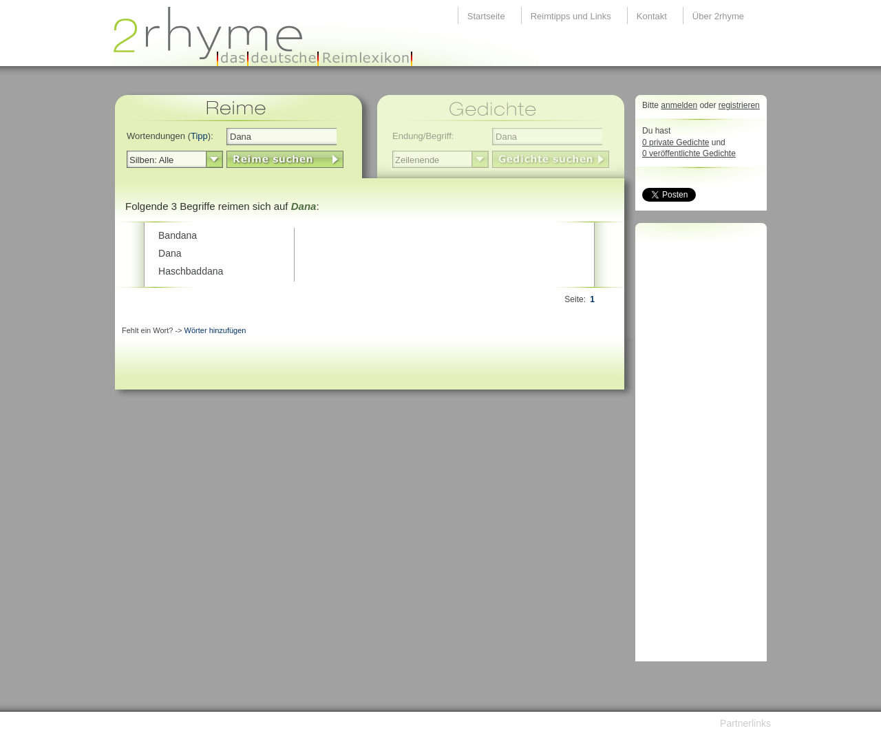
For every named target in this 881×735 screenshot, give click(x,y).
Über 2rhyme (718, 16)
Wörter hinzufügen (215, 330)
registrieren (739, 105)
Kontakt (652, 16)
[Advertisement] (697, 445)
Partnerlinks (745, 723)
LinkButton (284, 159)
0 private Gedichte (675, 142)
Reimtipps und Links (571, 16)
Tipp (199, 136)
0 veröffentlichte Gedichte (689, 153)
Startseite (486, 16)
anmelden (679, 105)
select (214, 159)
